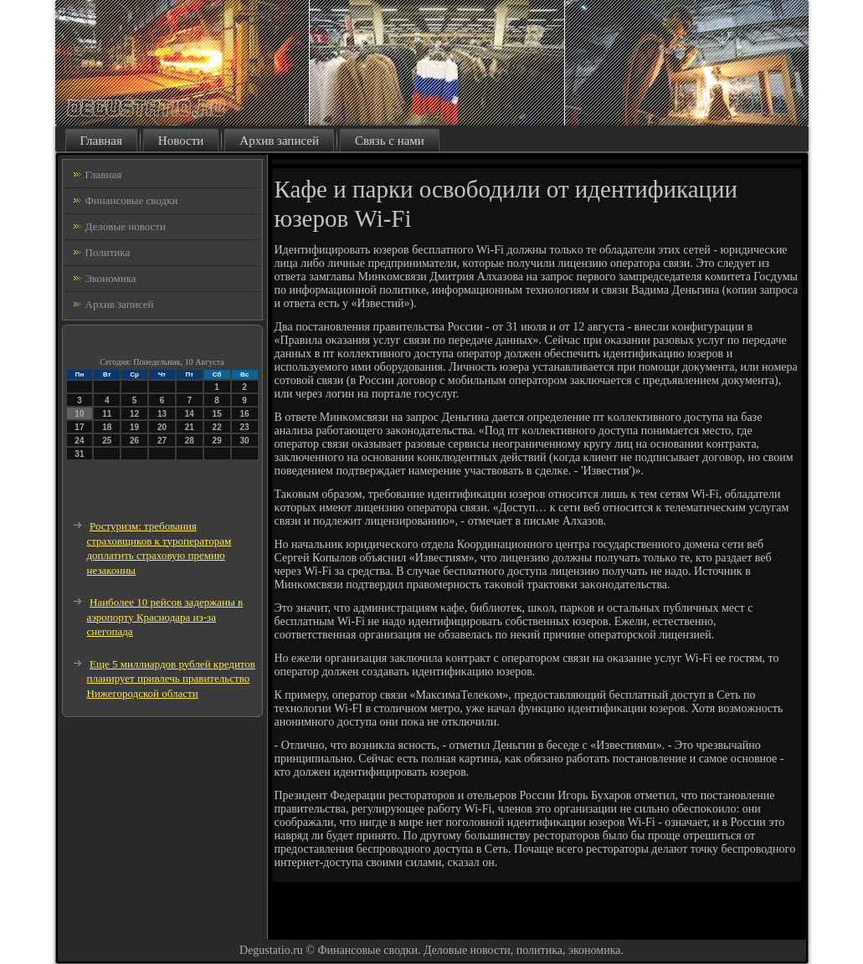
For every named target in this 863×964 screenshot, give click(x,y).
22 (217, 427)
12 (134, 413)
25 (106, 440)
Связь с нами (389, 140)
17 (79, 427)
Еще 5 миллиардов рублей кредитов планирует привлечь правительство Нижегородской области (171, 679)
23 (244, 427)
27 (162, 440)
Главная (101, 140)
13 (162, 413)
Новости (180, 140)
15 (217, 413)
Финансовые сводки (131, 200)
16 (244, 413)
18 (106, 427)
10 (79, 413)
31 (79, 454)
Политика (108, 252)
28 (189, 440)
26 (134, 440)
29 (217, 440)
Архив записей (279, 140)
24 (79, 440)
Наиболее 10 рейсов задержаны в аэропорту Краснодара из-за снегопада (165, 617)
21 (189, 427)
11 (106, 413)
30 (244, 440)
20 (162, 427)
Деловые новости (125, 226)
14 (189, 413)
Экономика (110, 278)
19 (134, 427)
